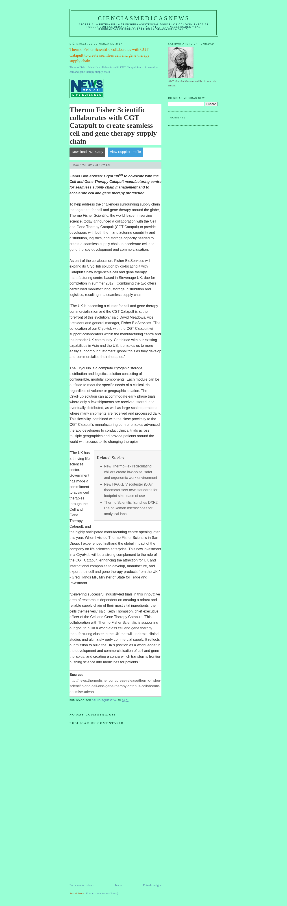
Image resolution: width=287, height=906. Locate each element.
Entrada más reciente (82, 885)
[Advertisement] (103, 852)
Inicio (118, 885)
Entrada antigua (152, 885)
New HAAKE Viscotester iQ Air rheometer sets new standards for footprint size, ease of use (130, 490)
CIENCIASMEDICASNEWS (143, 18)
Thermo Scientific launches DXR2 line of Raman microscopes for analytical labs (131, 508)
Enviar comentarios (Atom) (102, 893)
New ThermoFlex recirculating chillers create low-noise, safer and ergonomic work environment (130, 472)
